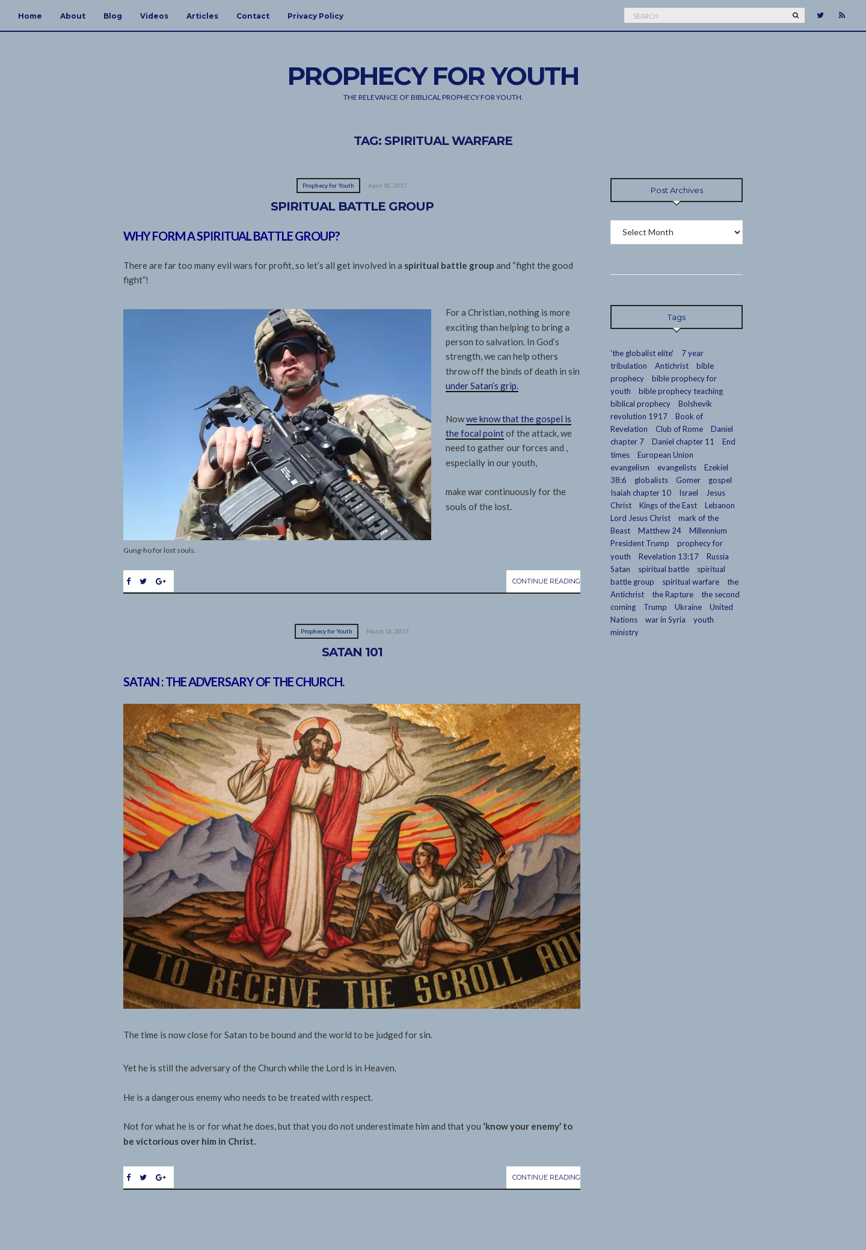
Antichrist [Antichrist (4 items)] (672, 366)
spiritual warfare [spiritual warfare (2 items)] (690, 582)
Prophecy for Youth (328, 185)
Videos (154, 15)
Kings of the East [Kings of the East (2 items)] (668, 505)
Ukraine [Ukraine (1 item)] (688, 607)
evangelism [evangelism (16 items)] (630, 467)
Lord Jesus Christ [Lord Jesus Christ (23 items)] (640, 518)
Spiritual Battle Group (352, 206)
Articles (202, 15)
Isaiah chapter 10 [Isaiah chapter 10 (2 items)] (640, 492)
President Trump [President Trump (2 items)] (639, 543)
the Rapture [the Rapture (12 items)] (672, 594)
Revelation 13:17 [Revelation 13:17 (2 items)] (669, 556)
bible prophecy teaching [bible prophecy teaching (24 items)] (681, 391)
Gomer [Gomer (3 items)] (688, 480)
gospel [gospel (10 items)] (720, 480)
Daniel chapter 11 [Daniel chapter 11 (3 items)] (683, 441)
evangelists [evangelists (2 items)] (676, 467)
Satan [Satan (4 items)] (620, 569)
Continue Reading (546, 581)
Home (30, 15)
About (72, 15)
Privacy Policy (315, 15)
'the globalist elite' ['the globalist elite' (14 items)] (642, 353)
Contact (252, 15)
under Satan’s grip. (482, 385)
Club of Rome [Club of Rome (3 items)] (679, 429)
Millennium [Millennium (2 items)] (708, 530)
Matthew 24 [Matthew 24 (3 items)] (659, 530)
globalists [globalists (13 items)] (651, 480)
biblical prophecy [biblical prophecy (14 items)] (640, 403)
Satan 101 (352, 652)
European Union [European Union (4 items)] (665, 455)
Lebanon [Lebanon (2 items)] (720, 505)
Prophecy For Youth (433, 75)
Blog (112, 15)
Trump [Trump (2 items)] (655, 607)
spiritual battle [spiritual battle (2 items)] (663, 569)
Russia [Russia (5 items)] (718, 556)
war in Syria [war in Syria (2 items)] (665, 619)
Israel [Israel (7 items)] (688, 492)
